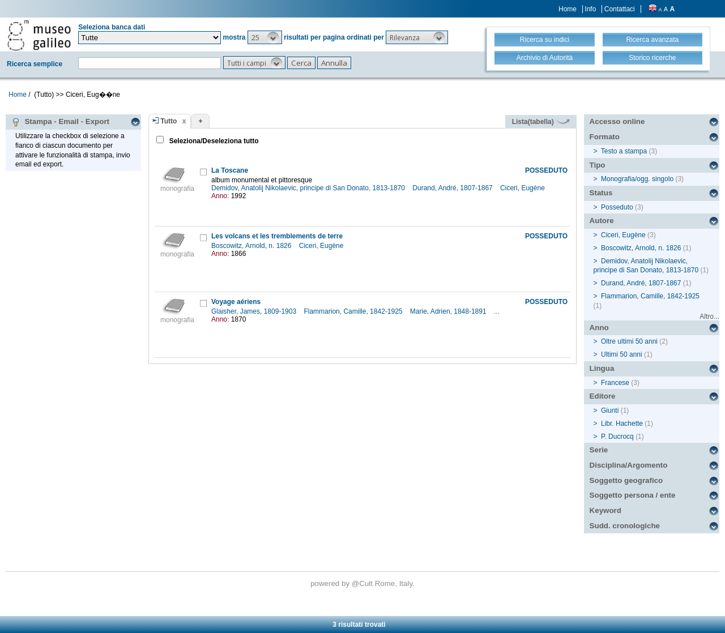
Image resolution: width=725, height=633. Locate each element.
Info (590, 9)
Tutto (168, 121)
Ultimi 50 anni (621, 354)
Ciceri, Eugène (523, 188)
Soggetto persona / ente (633, 495)
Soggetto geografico (626, 480)
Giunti (610, 410)
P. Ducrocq (617, 436)
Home (567, 9)
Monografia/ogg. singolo (637, 179)
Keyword (605, 510)
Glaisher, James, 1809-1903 (254, 311)
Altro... (709, 316)
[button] (265, 37)
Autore (602, 220)
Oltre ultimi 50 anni (629, 341)
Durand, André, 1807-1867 (453, 188)
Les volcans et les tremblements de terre (277, 236)
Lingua (602, 368)
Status (601, 193)
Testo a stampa (624, 151)
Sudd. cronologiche (625, 525)
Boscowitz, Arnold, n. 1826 (252, 246)
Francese (615, 383)
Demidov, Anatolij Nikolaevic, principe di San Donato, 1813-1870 (309, 188)
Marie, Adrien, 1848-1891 (449, 311)
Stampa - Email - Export (60, 121)
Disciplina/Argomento (629, 465)
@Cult (363, 583)
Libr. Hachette (622, 423)
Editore (603, 396)
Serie (599, 450)
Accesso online (617, 121)
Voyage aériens (236, 302)
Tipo (597, 165)
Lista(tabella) (541, 122)
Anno (599, 327)
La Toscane (229, 170)
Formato (605, 136)
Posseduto (617, 207)
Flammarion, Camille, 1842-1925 (354, 311)
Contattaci (619, 9)
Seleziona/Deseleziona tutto (212, 141)
